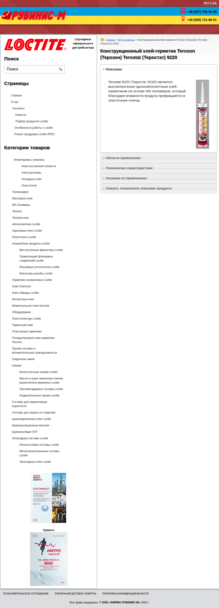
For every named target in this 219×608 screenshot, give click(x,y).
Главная (110, 39)
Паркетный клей (21, 325)
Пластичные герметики (26, 331)
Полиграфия (19, 192)
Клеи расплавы (28, 172)
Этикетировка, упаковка (27, 159)
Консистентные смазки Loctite (37, 372)
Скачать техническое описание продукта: (139, 188)
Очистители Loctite (23, 237)
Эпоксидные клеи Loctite (33, 461)
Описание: (114, 69)
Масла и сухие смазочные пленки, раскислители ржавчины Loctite (40, 380)
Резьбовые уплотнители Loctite (38, 267)
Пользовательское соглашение (25, 593)
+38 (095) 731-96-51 (202, 20)
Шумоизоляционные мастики (29, 425)
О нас (16, 102)
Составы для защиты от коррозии (32, 412)
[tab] (158, 69)
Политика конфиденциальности (125, 593)
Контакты (21, 108)
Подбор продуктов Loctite (30, 121)
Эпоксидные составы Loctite (29, 438)
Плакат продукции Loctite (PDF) (32, 134)
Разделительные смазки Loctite (38, 395)
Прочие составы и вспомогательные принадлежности (33, 350)
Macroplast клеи (21, 198)
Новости (20, 114)
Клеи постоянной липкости (36, 166)
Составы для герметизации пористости (28, 404)
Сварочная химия (22, 359)
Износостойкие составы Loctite (37, 444)
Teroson (16, 211)
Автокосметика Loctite (25, 224)
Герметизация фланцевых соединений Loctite (34, 258)
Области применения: (123, 158)
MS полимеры (126, 39)
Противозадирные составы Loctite (39, 389)
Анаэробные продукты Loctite (30, 243)
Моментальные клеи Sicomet (29, 305)
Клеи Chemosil (20, 286)
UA (214, 3)
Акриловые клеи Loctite (26, 230)
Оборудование (20, 312)
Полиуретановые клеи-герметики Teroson (32, 340)
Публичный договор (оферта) (75, 593)
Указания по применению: (127, 178)
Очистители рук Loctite (25, 318)
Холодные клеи (28, 179)
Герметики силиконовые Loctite (31, 280)
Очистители (26, 185)
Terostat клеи (19, 217)
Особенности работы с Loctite (32, 127)
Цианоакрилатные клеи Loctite (30, 419)
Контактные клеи (22, 299)
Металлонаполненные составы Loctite (38, 453)
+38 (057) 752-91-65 (202, 12)
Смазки (16, 365)
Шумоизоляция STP (24, 431)
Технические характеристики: (129, 168)
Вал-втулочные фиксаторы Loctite (39, 250)
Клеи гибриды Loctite (24, 292)
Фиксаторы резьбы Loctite (34, 273)
